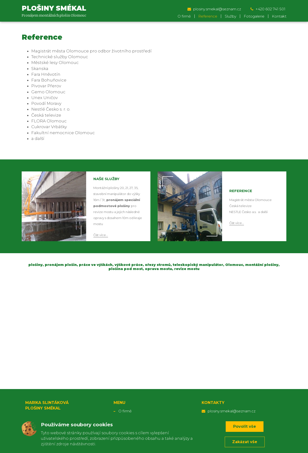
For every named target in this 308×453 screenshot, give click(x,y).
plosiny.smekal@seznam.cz (214, 9)
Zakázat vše (244, 442)
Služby (230, 16)
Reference (207, 16)
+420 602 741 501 (268, 9)
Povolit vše (244, 426)
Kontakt (279, 16)
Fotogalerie (254, 16)
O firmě (184, 16)
